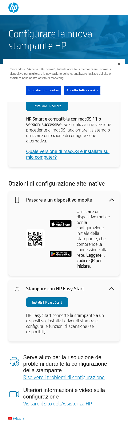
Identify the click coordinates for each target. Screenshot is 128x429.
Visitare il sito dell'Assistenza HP (57, 403)
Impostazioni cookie (43, 90)
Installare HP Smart (47, 106)
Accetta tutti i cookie (82, 90)
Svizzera (18, 418)
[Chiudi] (119, 63)
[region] (64, 80)
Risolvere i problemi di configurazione (64, 377)
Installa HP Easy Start (47, 302)
